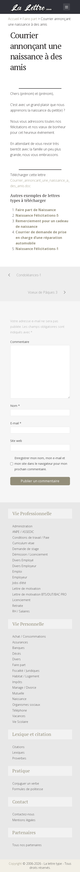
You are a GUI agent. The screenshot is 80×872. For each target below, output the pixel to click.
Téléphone (19, 710)
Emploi (17, 571)
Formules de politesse (27, 789)
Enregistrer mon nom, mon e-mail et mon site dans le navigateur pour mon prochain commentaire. (41, 463)
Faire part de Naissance (36, 209)
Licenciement (21, 600)
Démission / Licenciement (30, 554)
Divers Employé (22, 560)
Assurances (20, 642)
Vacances (18, 716)
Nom (15, 406)
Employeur (19, 577)
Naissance (19, 699)
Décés (16, 653)
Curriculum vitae (23, 543)
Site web (16, 441)
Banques (18, 648)
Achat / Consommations (29, 636)
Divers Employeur (24, 566)
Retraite (17, 606)
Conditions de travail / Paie (30, 537)
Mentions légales (23, 820)
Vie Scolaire (20, 722)
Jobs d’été (19, 583)
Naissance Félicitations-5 (37, 215)
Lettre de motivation (26, 589)
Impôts (17, 682)
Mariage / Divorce (24, 687)
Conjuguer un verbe (25, 783)
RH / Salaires (21, 611)
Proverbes (19, 758)
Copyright (15, 864)
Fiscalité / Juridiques (25, 671)
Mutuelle (18, 693)
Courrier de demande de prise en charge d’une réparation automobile (41, 238)
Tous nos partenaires (27, 845)
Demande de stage (25, 549)
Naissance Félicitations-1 (37, 248)
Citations (18, 747)
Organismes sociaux (26, 705)
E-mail (15, 423)
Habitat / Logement (25, 676)
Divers (16, 659)
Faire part (19, 665)
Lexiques (18, 752)
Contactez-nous (23, 814)
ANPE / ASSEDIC (23, 532)
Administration (22, 526)
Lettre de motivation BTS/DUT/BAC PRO (39, 594)
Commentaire (19, 342)
